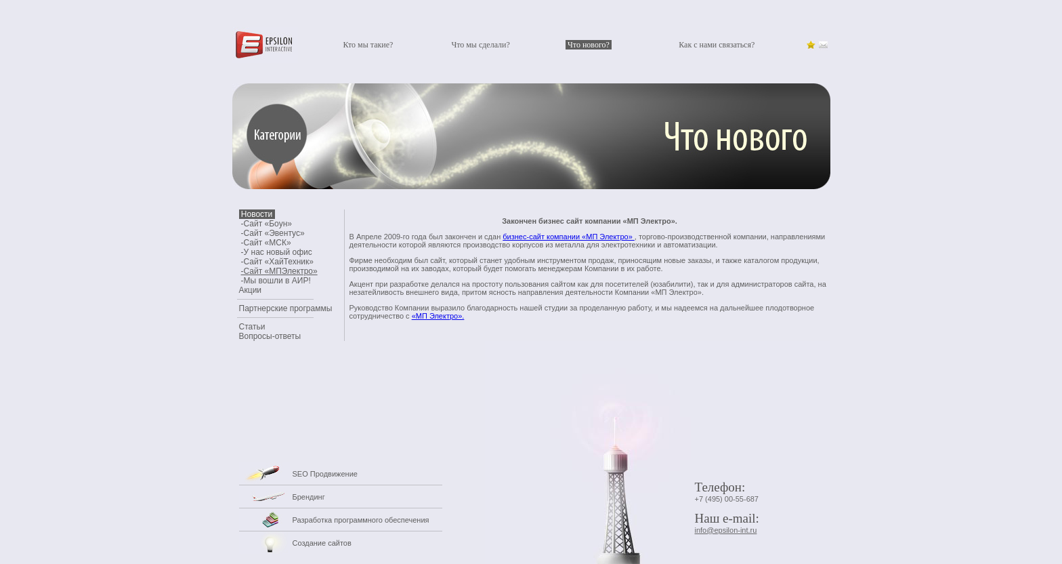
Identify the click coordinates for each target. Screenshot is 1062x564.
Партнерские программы (286, 308)
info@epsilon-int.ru (726, 530)
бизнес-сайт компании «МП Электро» (569, 237)
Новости (257, 214)
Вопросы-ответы (270, 336)
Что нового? (589, 44)
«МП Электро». (438, 316)
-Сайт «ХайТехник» (277, 261)
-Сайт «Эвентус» (273, 233)
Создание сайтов (322, 543)
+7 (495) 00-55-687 (727, 499)
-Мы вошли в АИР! (276, 280)
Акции (250, 290)
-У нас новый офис (276, 252)
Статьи (252, 326)
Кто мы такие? (368, 44)
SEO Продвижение (325, 474)
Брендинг (309, 497)
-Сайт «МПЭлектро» (279, 271)
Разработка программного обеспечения (361, 520)
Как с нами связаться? (717, 44)
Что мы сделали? (480, 44)
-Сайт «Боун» (266, 223)
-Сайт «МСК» (266, 242)
